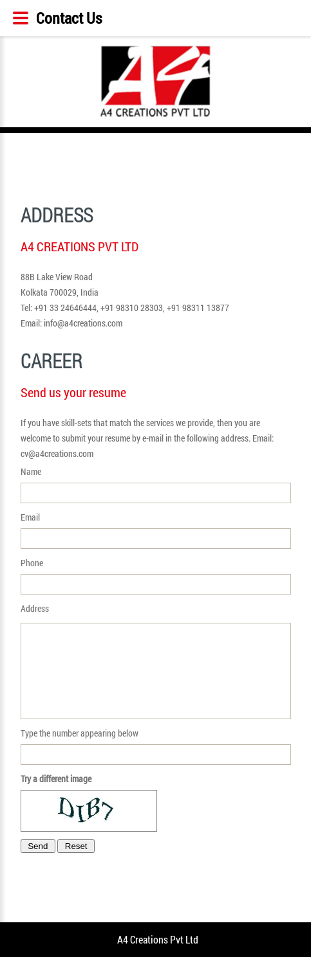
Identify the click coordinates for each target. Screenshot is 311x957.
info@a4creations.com (83, 323)
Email (156, 530)
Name (156, 484)
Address (156, 660)
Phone (156, 576)
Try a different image (56, 779)
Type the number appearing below (156, 746)
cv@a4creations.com (57, 453)
